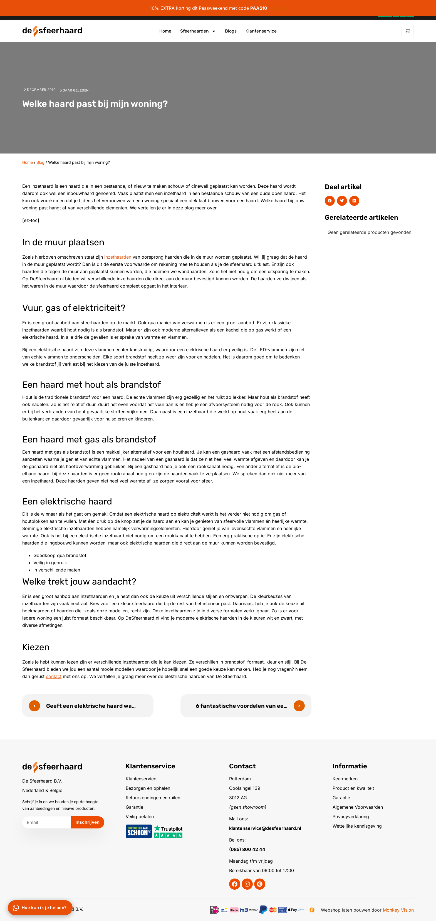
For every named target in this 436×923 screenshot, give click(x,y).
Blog (40, 162)
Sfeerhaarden (198, 31)
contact (53, 676)
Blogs (231, 31)
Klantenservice (261, 31)
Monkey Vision (398, 912)
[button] (330, 201)
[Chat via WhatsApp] (40, 907)
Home (165, 31)
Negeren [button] (277, 8)
